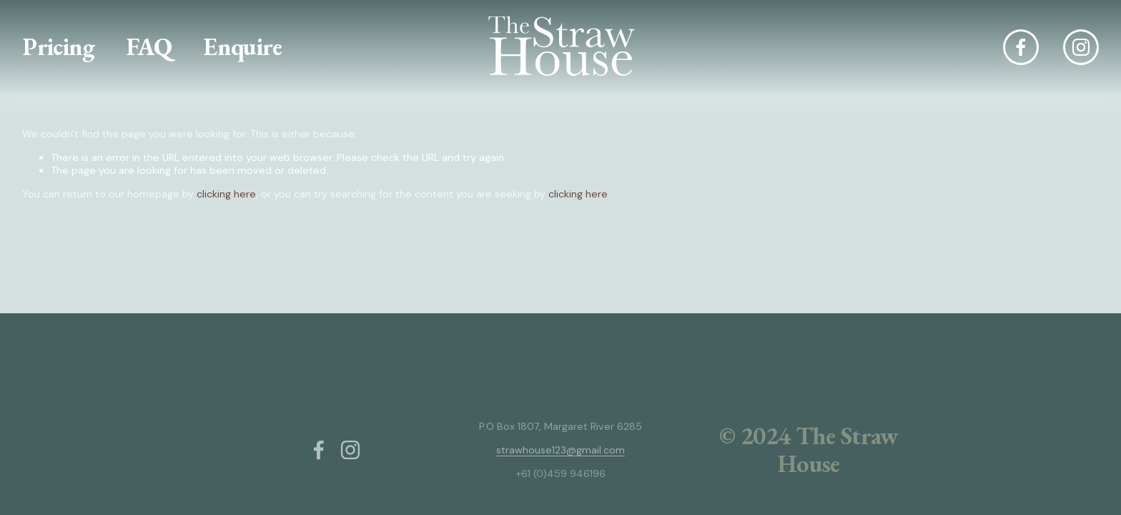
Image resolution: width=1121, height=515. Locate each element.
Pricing (58, 46)
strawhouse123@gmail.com (560, 449)
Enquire (242, 46)
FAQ (149, 46)
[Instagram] (1081, 47)
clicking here (226, 193)
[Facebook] (1021, 47)
